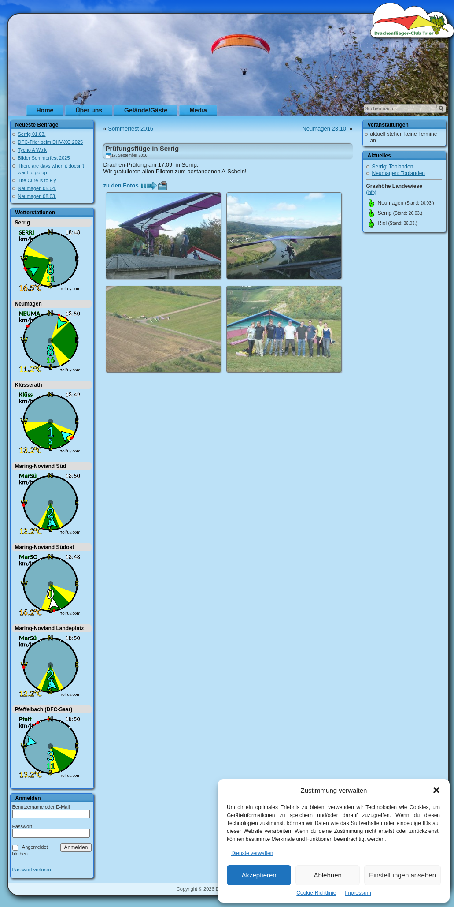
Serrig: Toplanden (392, 167)
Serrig (22, 223)
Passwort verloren (31, 869)
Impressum (358, 893)
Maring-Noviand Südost (44, 547)
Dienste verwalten (252, 853)
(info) (371, 192)
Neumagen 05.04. (37, 188)
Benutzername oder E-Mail (41, 807)
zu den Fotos (121, 185)
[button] (436, 790)
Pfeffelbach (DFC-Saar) (44, 709)
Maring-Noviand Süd (40, 466)
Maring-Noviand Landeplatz (49, 628)
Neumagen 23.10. (324, 128)
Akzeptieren (258, 875)
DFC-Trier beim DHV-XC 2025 (50, 142)
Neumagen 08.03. (37, 196)
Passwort (22, 826)
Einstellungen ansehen (402, 875)
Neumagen (28, 304)
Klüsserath (28, 385)
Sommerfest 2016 (130, 128)
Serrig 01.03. (32, 134)
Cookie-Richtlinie (316, 893)
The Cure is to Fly (37, 180)
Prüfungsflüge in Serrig (142, 148)
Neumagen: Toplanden (398, 173)
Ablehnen (327, 875)
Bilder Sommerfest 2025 (44, 157)
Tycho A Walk (32, 150)
